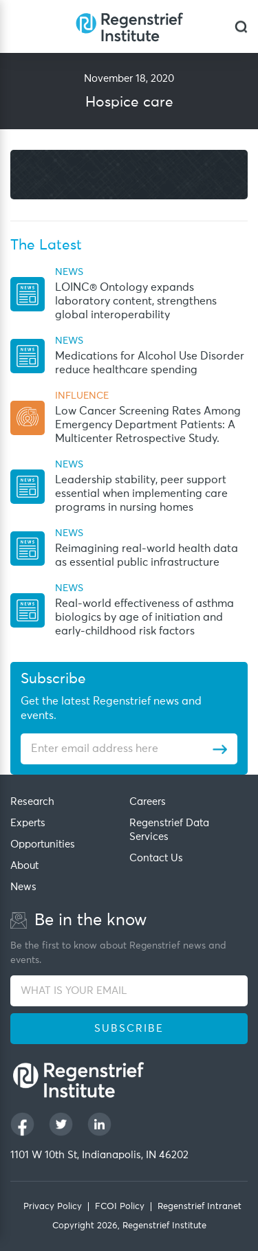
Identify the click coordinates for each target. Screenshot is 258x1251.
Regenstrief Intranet (199, 1206)
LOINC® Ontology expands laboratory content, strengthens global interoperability (136, 301)
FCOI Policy (119, 1206)
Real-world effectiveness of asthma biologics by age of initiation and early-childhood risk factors (144, 617)
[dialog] (241, 26)
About (24, 866)
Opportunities (42, 844)
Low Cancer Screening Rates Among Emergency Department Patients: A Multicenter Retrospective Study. (148, 425)
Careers (147, 802)
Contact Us (156, 858)
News (23, 887)
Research (32, 802)
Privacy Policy (52, 1206)
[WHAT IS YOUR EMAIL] (129, 990)
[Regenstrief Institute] (129, 26)
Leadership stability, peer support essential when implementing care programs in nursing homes (141, 493)
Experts (27, 823)
